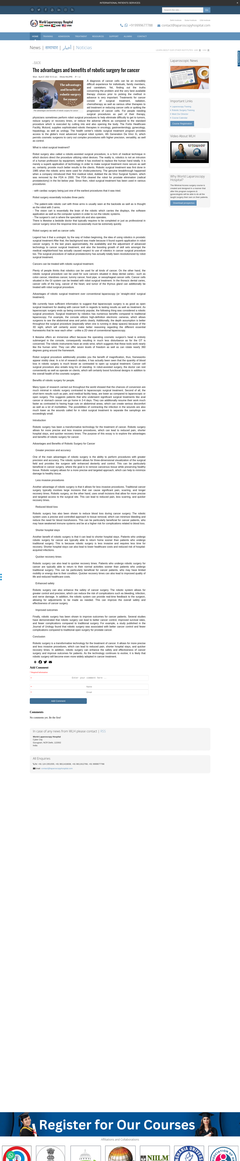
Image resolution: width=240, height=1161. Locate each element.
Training (48, 36)
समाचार (51, 47)
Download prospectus (184, 203)
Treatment (81, 36)
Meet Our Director (180, 114)
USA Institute (205, 20)
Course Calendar (179, 118)
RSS (103, 731)
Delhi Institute (176, 20)
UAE (196, 50)
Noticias (84, 47)
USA (205, 50)
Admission (64, 36)
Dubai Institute (191, 20)
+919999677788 (141, 25)
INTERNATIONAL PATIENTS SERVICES (120, 3)
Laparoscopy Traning (181, 106)
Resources (98, 36)
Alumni (128, 36)
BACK (37, 62)
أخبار (67, 47)
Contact (142, 36)
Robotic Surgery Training (183, 110)
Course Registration (182, 123)
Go (206, 10)
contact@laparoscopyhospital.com (186, 25)
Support (114, 36)
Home (35, 36)
